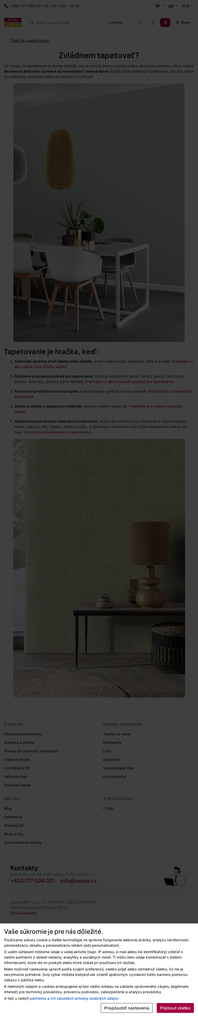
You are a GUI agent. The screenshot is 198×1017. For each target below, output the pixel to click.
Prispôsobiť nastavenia (126, 1008)
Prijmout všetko (175, 1008)
